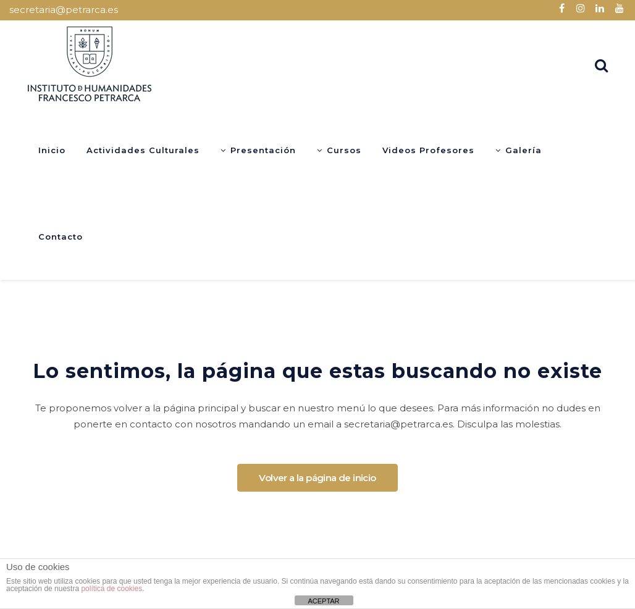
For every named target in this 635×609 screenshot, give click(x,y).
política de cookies (111, 588)
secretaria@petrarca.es (63, 9)
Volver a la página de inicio (317, 478)
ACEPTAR (323, 601)
